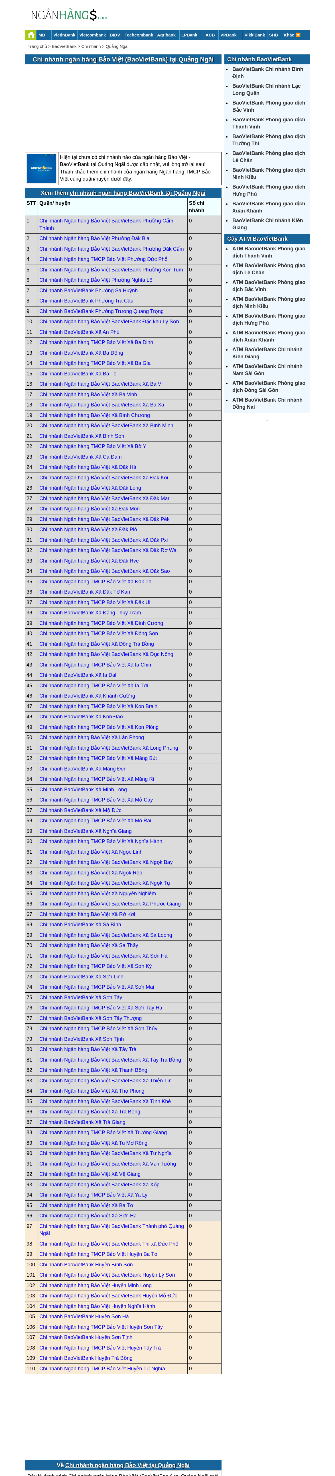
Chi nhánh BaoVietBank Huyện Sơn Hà (84, 1262)
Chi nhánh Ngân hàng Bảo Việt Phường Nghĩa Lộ (96, 226)
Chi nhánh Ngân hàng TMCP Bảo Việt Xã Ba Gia (95, 309)
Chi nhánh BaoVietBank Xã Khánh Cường (87, 642)
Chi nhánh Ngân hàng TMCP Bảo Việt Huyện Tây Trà (100, 1293)
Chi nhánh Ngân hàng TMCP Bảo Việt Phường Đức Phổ (103, 205)
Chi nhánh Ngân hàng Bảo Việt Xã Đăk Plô (88, 475)
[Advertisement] (123, 81)
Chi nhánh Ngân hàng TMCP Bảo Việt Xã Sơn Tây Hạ (100, 953)
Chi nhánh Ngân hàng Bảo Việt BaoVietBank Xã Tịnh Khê (105, 1047)
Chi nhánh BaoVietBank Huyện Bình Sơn (86, 1210)
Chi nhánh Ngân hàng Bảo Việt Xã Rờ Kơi (87, 860)
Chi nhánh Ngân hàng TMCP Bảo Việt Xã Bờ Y (92, 392)
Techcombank (139, 34)
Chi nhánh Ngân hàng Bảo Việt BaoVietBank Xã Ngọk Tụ (104, 829)
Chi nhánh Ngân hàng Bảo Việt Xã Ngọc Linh (91, 797)
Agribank (166, 34)
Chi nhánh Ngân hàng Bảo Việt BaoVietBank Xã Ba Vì (101, 330)
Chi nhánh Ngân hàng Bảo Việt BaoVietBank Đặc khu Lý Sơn (109, 267)
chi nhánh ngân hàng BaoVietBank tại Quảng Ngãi (138, 139)
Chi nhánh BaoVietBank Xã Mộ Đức (80, 756)
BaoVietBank (64, 46)
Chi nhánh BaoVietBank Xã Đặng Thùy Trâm (90, 558)
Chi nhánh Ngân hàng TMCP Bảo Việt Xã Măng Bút (98, 704)
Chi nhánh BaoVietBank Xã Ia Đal (77, 621)
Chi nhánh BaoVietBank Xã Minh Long (83, 735)
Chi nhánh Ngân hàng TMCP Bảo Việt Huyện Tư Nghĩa (102, 1314)
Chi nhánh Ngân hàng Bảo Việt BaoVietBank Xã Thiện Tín (105, 1026)
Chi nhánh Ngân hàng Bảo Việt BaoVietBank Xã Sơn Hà (103, 901)
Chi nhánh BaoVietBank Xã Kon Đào (81, 662)
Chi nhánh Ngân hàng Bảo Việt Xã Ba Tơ (86, 1151)
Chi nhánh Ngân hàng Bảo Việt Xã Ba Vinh (88, 340)
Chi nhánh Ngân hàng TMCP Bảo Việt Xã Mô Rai (95, 766)
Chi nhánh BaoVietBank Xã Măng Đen (83, 714)
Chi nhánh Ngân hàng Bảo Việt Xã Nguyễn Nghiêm (97, 839)
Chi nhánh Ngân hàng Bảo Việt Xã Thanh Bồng (93, 1016)
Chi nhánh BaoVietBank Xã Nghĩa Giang (85, 777)
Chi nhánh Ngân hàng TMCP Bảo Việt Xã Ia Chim (96, 610)
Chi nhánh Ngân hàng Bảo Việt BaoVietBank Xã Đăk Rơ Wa (107, 496)
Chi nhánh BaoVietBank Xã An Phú (79, 278)
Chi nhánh (91, 46)
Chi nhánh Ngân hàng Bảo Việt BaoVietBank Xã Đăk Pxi (103, 485)
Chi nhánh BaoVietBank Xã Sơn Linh (81, 922)
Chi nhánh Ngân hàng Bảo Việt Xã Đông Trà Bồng (96, 589)
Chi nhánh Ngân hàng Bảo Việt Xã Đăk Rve (89, 506)
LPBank (189, 34)
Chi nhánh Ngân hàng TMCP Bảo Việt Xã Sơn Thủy (98, 974)
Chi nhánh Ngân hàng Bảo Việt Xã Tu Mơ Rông (93, 1088)
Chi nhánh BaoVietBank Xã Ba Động (81, 298)
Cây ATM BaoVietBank (257, 239)
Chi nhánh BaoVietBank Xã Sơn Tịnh (81, 985)
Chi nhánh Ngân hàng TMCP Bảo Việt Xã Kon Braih (98, 652)
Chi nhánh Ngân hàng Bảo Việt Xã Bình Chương (94, 361)
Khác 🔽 (292, 34)
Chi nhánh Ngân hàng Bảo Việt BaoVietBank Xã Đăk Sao (104, 517)
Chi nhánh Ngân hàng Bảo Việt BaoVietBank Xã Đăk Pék (104, 465)
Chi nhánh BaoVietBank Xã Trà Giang (82, 1068)
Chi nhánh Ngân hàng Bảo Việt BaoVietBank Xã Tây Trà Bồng (110, 1005)
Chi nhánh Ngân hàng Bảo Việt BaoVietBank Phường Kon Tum (111, 215)
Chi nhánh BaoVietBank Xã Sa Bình (80, 870)
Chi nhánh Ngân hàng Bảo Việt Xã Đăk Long (90, 434)
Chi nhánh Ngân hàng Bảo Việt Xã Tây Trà (88, 995)
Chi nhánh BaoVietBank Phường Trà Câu (86, 247)
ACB (210, 34)
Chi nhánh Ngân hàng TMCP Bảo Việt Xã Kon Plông (99, 673)
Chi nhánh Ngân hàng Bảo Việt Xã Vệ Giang (90, 1120)
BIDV (115, 34)
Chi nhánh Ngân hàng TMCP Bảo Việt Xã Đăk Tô (95, 527)
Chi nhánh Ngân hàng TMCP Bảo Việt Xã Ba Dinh (96, 288)
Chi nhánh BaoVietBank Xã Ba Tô (78, 319)
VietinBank (64, 34)
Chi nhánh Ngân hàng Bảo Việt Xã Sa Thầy (88, 891)
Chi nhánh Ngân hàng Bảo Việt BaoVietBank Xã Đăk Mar (104, 444)
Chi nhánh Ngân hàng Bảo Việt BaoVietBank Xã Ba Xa (101, 350)
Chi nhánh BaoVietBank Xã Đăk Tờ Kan (84, 538)
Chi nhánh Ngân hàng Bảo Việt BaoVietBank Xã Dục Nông (106, 600)
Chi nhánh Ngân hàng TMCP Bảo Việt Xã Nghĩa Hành (100, 787)
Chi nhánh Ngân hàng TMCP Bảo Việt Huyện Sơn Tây (101, 1272)
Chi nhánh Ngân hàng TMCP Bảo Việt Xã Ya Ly (93, 1141)
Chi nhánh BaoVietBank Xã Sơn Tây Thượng (90, 964)
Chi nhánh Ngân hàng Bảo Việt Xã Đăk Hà (87, 413)
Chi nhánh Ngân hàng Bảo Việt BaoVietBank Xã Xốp (99, 1130)
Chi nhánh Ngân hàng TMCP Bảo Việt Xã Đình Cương (101, 569)
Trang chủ (37, 46)
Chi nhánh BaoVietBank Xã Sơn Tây (80, 943)
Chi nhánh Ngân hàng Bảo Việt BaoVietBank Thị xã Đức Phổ (108, 1189)
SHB (273, 34)
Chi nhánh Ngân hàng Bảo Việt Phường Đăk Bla (94, 184)
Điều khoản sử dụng (209, 1452)
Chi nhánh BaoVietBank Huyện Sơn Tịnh (86, 1283)
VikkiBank (255, 34)
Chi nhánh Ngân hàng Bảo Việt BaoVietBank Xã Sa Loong (105, 881)
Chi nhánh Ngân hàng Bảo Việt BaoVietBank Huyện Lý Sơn (107, 1221)
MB (41, 34)
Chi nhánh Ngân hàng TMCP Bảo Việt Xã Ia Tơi (93, 631)
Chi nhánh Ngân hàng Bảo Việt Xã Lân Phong (91, 683)
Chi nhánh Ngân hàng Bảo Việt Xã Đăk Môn (89, 454)
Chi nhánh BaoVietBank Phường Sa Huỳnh (88, 236)
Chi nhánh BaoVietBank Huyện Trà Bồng (86, 1304)
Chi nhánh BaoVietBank (259, 59)
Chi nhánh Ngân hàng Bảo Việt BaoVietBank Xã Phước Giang (110, 850)
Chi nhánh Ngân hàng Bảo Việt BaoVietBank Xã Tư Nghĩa (105, 1099)
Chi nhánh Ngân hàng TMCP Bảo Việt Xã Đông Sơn (98, 579)
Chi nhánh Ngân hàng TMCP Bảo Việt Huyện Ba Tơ (98, 1200)
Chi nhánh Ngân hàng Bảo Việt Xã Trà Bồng (89, 1057)
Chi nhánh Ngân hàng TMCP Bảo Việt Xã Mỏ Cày (96, 746)
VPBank (228, 34)
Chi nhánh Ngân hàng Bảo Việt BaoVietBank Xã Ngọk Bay (106, 808)
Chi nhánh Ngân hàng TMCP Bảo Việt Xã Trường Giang (103, 1078)
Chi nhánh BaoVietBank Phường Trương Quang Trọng (101, 257)
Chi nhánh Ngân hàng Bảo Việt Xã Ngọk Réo (90, 818)
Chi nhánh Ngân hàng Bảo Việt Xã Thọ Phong (92, 1037)
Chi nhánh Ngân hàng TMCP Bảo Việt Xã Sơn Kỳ (95, 912)
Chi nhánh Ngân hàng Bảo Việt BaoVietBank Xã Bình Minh (106, 371)
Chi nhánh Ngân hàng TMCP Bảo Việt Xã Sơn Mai (96, 933)
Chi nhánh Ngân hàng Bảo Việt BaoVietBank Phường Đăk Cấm (111, 194)
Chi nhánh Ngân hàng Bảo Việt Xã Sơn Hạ (88, 1161)
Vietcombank (92, 34)
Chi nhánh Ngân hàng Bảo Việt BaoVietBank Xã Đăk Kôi (103, 423)
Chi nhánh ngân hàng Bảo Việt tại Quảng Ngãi (127, 1399)
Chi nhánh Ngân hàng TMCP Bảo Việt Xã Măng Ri (96, 725)
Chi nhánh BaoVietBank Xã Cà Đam (80, 402)
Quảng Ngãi (117, 46)
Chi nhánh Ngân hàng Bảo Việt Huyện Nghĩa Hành (97, 1252)
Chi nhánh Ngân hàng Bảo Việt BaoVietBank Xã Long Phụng (108, 693)
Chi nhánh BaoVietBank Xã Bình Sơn (81, 382)
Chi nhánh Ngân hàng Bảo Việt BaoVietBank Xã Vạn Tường (107, 1109)
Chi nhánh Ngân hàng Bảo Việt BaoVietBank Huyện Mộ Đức (108, 1241)
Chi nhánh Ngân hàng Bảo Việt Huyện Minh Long (95, 1231)
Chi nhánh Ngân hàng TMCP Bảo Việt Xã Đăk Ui (94, 548)
